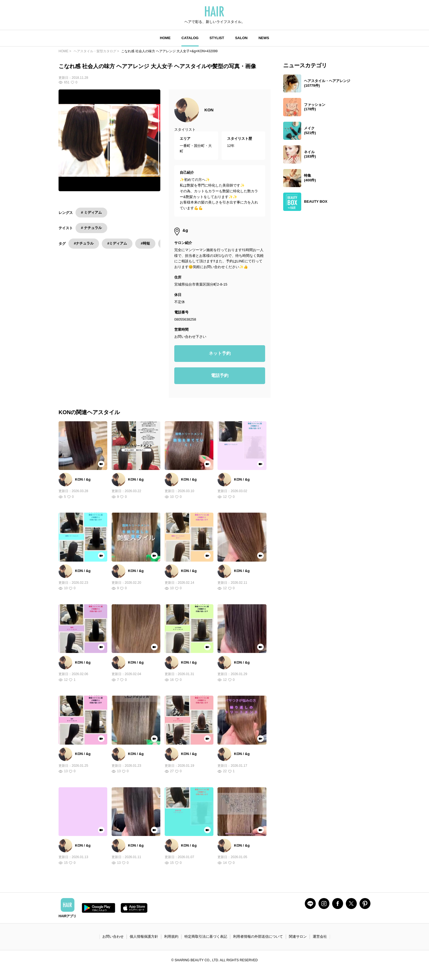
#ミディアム (117, 243)
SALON (241, 38)
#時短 (145, 243)
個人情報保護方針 (144, 936)
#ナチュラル (84, 243)
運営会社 (320, 936)
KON (208, 110)
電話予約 (219, 375)
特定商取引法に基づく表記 (205, 936)
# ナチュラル (91, 228)
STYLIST (217, 38)
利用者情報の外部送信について (258, 936)
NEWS (264, 38)
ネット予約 (220, 353)
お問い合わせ (113, 936)
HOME (165, 38)
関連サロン (298, 936)
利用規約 (171, 936)
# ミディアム (91, 212)
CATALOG (189, 38)
